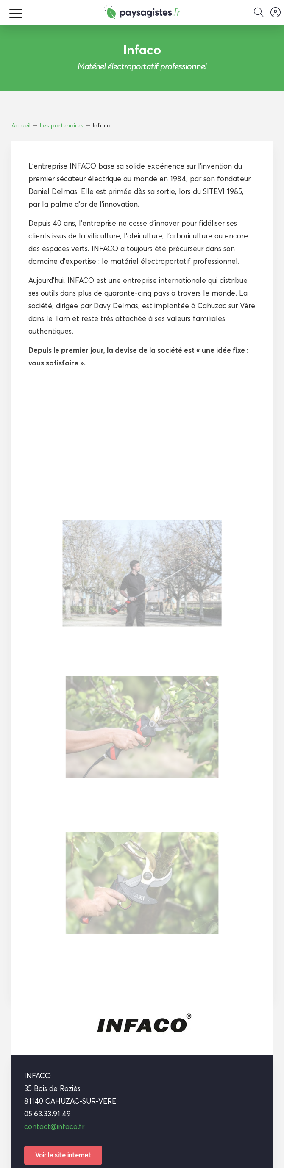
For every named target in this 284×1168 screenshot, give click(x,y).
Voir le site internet (63, 1155)
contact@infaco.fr (54, 1126)
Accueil (21, 125)
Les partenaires (62, 125)
